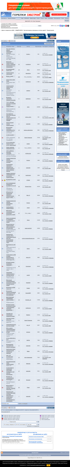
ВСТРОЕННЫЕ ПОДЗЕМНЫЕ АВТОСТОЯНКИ (10, 298)
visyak (28, 207)
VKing (28, 69)
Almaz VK (28, 257)
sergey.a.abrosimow (28, 130)
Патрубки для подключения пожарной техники (10, 315)
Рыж (50, 388)
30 (19, 180)
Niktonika (28, 363)
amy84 (28, 275)
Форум (29, 457)
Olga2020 (28, 282)
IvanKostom (28, 175)
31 (19, 137)
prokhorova (28, 81)
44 (19, 186)
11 (19, 228)
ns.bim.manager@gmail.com (28, 238)
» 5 (10, 380)
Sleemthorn (28, 73)
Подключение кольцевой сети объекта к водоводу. (10, 346)
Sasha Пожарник (28, 137)
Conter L (28, 54)
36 (19, 308)
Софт (22, 18)
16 (19, 175)
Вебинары (26, 18)
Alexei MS (51, 180)
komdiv (50, 308)
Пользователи (57, 18)
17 (19, 371)
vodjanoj (28, 90)
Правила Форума (11, 18)
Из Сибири (51, 107)
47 (19, 213)
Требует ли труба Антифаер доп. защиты (10, 335)
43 (19, 195)
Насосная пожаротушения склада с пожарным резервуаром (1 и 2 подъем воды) (10, 64)
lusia (50, 70)
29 (19, 69)
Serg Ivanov (51, 351)
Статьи (42, 18)
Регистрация (38, 21)
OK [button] (48, 465)
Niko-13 (28, 195)
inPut (28, 107)
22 (19, 64)
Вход (34, 21)
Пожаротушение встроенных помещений (10, 264)
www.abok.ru (4, 18)
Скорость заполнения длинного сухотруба (10, 99)
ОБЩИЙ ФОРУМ (19, 30)
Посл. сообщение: (45, 54)
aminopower (51, 288)
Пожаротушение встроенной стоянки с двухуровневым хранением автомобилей (10, 307)
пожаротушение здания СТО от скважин (10, 87)
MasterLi (28, 314)
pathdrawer (28, 98)
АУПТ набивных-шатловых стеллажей (10, 152)
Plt (49, 148)
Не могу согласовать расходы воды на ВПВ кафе (11, 231)
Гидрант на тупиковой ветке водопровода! (10, 378)
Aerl (49, 91)
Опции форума (49, 43)
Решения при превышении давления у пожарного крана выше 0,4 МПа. (10, 194)
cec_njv (28, 325)
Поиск (62, 18)
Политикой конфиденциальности (37, 465)
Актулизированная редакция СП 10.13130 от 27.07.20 (11, 184)
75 (19, 107)
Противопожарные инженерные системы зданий (35, 30)
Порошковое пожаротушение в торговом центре (10, 274)
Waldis (50, 77)
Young (50, 213)
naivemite (50, 54)
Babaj (28, 351)
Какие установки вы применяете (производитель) (10, 110)
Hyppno (28, 160)
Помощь (67, 18)
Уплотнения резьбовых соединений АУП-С (10, 129)
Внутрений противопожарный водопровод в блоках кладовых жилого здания (11, 282)
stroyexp (28, 332)
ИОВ (50, 325)
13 (19, 130)
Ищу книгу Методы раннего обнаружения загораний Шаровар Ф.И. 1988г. (10, 57)
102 (19, 76)
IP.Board (32, 457)
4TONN (28, 180)
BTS (49, 168)
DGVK (28, 248)
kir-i (49, 293)
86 (19, 266)
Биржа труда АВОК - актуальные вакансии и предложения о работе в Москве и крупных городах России (63, 167)
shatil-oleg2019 (28, 228)
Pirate (28, 387)
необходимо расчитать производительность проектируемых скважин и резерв (11, 92)
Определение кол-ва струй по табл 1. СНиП (11, 269)
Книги (46, 18)
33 (19, 299)
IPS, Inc (40, 457)
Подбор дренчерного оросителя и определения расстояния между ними (11, 250)
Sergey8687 (28, 293)
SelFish (28, 340)
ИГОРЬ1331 (28, 153)
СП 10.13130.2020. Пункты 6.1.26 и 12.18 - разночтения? (11, 144)
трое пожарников (28, 357)
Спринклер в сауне (11, 179)
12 (19, 357)
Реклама (67, 20)
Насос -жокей (10, 76)
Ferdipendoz (51, 82)
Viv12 (50, 99)
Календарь (50, 18)
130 (19, 380)
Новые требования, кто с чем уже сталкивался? (10, 139)
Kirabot (28, 288)
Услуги (38, 18)
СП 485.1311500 (10, 135)
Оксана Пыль (28, 186)
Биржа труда (33, 18)
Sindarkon (51, 239)
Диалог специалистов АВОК (8, 30)
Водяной (28, 380)
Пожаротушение (50, 30)
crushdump (28, 64)
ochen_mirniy (28, 117)
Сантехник (28, 266)
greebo (28, 143)
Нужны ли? (8, 365)
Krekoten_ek (28, 299)
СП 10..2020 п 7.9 (10, 260)
